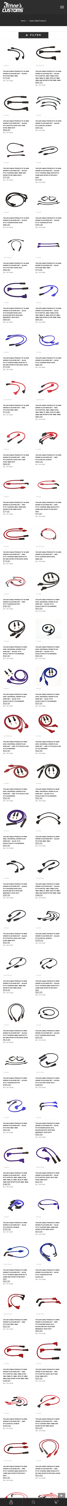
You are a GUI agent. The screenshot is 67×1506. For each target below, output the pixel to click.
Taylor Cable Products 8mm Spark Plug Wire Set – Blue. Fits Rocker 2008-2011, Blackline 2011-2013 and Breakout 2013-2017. (47, 1127)
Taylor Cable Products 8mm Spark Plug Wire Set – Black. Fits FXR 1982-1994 (47, 839)
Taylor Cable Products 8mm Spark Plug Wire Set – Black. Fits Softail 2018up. (47, 936)
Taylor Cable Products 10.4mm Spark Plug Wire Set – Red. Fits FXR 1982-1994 (16, 407)
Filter (33, 35)
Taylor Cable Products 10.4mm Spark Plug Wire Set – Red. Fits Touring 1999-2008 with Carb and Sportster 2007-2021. (48, 506)
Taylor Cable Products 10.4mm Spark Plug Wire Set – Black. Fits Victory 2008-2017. (16, 265)
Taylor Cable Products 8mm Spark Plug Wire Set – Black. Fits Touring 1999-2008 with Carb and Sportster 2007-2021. (47, 985)
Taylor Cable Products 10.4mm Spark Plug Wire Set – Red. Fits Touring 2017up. (16, 602)
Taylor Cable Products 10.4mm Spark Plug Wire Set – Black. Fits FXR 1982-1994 (16, 73)
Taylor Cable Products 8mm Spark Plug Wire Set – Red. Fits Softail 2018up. (15, 1421)
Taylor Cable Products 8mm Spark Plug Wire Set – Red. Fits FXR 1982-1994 (15, 1322)
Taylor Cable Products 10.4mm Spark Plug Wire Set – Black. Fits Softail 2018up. (48, 123)
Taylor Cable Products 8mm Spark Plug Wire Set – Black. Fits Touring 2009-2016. (47, 1033)
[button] (61, 1495)
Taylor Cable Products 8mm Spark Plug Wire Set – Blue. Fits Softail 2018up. (15, 1225)
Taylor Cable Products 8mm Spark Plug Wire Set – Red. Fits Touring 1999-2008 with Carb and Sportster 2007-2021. (15, 1470)
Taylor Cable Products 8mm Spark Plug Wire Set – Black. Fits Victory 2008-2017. (47, 1080)
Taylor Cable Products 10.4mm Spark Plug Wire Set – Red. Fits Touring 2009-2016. (48, 554)
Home (23, 21)
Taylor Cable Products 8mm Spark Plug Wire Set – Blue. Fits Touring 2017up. (47, 1272)
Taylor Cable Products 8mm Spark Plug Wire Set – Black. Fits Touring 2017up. (15, 1080)
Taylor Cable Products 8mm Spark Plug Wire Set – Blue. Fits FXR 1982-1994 (15, 1125)
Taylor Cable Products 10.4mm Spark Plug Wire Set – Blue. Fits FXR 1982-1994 (48, 265)
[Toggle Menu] (62, 7)
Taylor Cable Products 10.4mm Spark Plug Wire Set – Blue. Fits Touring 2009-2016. (48, 360)
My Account (11, 1502)
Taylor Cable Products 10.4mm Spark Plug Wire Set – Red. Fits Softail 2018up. (48, 457)
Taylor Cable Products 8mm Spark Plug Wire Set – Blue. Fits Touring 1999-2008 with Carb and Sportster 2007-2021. (15, 1274)
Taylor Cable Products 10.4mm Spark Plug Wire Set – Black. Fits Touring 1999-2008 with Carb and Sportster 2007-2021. (48, 172)
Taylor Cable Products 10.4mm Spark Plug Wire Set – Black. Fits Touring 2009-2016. (16, 220)
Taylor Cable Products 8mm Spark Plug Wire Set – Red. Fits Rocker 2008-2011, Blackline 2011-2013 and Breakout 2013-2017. (47, 1324)
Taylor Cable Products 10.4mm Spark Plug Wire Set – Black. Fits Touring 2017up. (48, 220)
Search (33, 1502)
